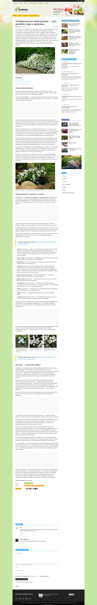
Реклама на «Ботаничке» (43, 602)
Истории (64, 181)
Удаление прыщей (72, 142)
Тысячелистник (28, 483)
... (32, 483)
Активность (22, 0)
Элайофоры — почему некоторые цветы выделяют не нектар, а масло (75, 44)
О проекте (22, 602)
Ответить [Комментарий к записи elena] (22, 535)
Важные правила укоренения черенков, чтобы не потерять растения (74, 137)
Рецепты (26, 3)
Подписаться (37, 576)
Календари (25, 15)
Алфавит (20, 15)
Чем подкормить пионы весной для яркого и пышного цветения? (75, 130)
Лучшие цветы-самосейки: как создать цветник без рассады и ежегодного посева (75, 37)
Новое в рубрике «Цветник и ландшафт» (70, 20)
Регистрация (18, 0)
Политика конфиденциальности (66, 602)
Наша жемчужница (20, 79)
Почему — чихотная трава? (22, 83)
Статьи (15, 3)
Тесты (20, 3)
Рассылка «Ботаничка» (29, 602)
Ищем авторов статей (68, 167)
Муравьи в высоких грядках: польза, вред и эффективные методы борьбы (74, 31)
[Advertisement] (37, 506)
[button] (83, 3)
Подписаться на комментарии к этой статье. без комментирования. (32, 576)
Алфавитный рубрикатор (68, 192)
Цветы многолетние (39, 485)
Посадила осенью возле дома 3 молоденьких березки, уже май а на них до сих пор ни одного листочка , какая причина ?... (70, 89)
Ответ (47, 3)
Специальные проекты (34, 15)
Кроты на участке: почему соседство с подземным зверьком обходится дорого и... (75, 124)
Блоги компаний (33, 3)
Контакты (74, 602)
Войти (14, 0)
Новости (64, 178)
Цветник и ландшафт (19, 18)
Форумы (41, 3)
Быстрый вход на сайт (19, 573)
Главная (14, 15)
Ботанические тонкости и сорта (23, 81)
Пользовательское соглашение (54, 602)
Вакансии (36, 602)
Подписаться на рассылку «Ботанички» (23, 582)
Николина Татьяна (18, 26)
